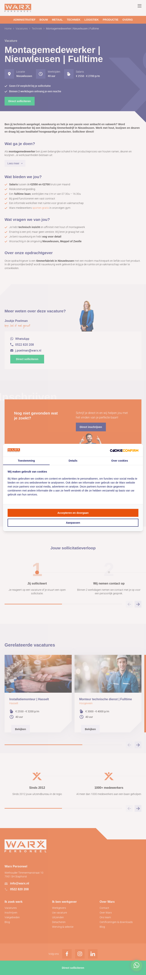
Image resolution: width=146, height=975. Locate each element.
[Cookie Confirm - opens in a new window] (124, 450)
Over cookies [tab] (119, 460)
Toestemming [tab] (26, 460)
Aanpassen (73, 522)
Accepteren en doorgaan (73, 512)
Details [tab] (73, 460)
